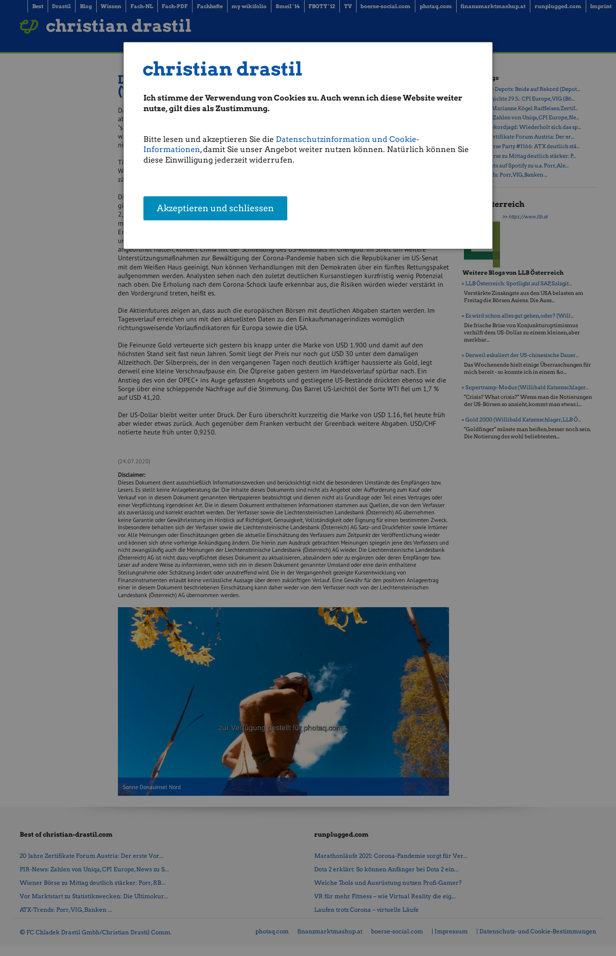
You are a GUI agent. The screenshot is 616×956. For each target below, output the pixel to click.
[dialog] (308, 145)
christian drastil (222, 69)
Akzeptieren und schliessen (215, 209)
